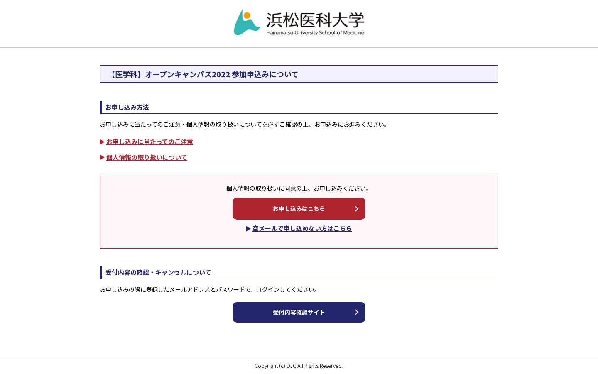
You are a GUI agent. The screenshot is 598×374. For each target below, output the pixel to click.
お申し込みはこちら (299, 208)
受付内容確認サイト (299, 312)
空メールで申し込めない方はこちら (302, 228)
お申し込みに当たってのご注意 (149, 141)
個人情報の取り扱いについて (146, 157)
